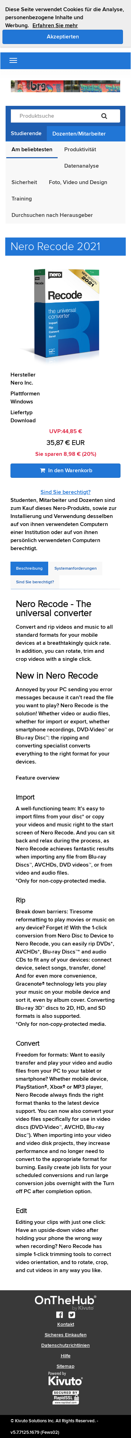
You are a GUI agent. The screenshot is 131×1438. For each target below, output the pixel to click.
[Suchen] (104, 116)
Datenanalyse (81, 165)
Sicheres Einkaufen (66, 1335)
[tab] (29, 568)
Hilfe (66, 1356)
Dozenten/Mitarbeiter (79, 133)
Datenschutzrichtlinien (65, 1345)
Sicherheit (24, 182)
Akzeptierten (85, 36)
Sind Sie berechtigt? (65, 492)
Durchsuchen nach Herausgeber (52, 215)
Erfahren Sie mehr (55, 25)
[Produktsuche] (50, 116)
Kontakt (65, 1324)
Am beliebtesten (32, 149)
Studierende (26, 133)
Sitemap (65, 1366)
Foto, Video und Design (78, 182)
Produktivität (80, 149)
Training (22, 198)
